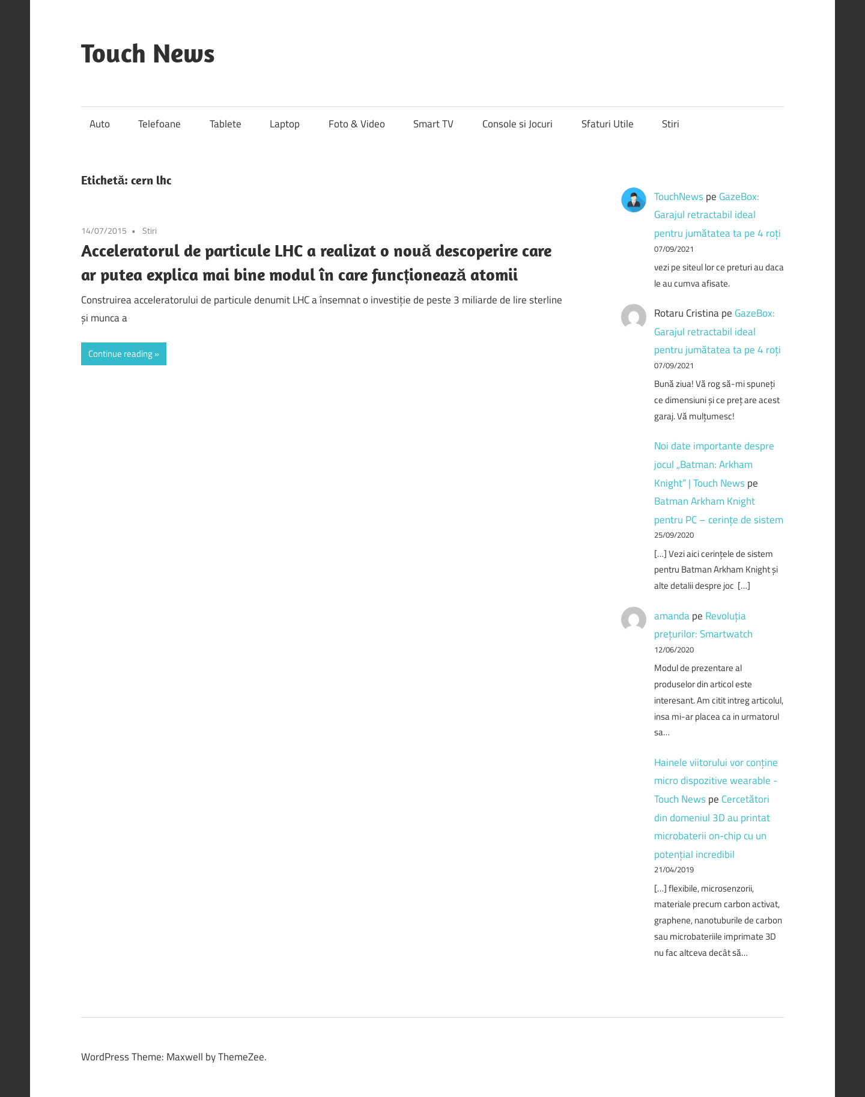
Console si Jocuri (517, 124)
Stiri (670, 124)
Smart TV (433, 124)
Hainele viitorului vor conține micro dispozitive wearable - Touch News (716, 781)
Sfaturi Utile (607, 124)
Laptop (285, 124)
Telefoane (159, 124)
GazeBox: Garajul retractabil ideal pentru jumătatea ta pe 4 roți (717, 215)
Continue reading (120, 353)
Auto (100, 124)
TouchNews (678, 196)
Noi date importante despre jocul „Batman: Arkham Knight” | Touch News (714, 464)
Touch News (148, 53)
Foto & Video (357, 124)
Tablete (225, 124)
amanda (672, 616)
